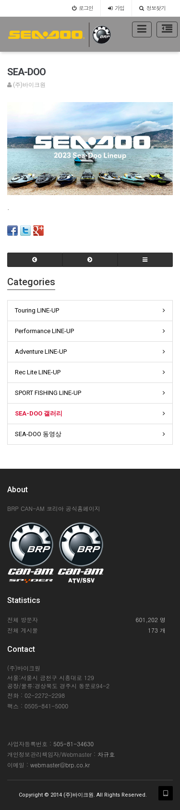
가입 (116, 8)
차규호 (106, 754)
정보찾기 (152, 8)
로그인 (82, 8)
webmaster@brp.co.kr (60, 765)
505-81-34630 (73, 744)
